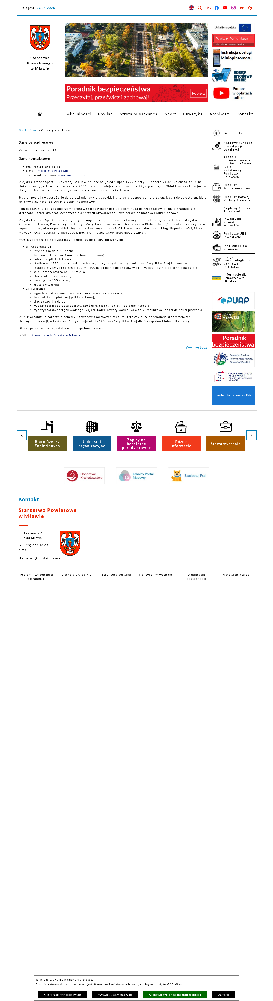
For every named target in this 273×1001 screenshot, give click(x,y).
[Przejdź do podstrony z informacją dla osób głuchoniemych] (250, 8)
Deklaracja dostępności (196, 576)
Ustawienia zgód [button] (236, 574)
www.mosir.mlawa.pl (74, 175)
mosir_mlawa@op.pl (53, 170)
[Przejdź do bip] (208, 8)
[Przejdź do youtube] (225, 8)
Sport (34, 130)
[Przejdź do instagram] (233, 8)
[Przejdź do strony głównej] (40, 113)
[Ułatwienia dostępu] (242, 8)
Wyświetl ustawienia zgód (115, 994)
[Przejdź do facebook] (217, 8)
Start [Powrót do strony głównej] (23, 130)
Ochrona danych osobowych (62, 994)
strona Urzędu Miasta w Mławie (56, 335)
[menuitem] (79, 114)
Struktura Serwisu (116, 574)
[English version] (191, 8)
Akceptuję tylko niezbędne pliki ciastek (175, 994)
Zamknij (223, 994)
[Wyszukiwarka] (200, 8)
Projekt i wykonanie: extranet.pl (36, 576)
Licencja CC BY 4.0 (76, 574)
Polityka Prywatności (156, 574)
